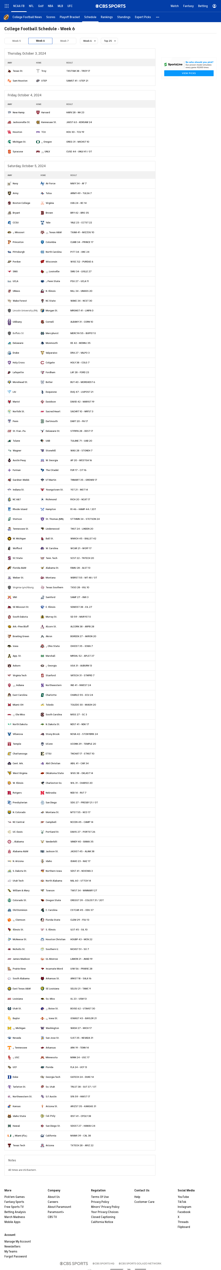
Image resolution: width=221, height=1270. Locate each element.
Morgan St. (52, 310)
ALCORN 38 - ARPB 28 (82, 626)
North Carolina (54, 251)
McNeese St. (20, 939)
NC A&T (17, 499)
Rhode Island (20, 509)
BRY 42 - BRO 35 (79, 212)
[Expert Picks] (143, 17)
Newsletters (12, 1246)
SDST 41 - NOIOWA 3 (81, 870)
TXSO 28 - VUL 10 (79, 587)
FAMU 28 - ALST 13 (80, 567)
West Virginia (20, 773)
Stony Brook (53, 734)
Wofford (17, 548)
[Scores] (51, 17)
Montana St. (52, 812)
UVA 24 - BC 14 (78, 203)
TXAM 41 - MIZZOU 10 (82, 232)
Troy (43, 70)
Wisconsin (51, 261)
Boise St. (53, 1008)
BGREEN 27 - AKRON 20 (83, 636)
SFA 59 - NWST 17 (80, 1096)
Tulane (16, 440)
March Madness (14, 1217)
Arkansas (51, 1047)
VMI (15, 597)
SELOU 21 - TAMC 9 (80, 988)
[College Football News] (27, 17)
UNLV (47, 151)
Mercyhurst (52, 333)
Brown (49, 212)
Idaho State (19, 1116)
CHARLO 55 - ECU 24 (81, 695)
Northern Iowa (54, 870)
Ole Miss (20, 714)
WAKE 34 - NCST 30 (81, 300)
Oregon (47, 141)
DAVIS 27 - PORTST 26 (82, 831)
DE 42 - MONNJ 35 (80, 343)
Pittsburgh (19, 251)
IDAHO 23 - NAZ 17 (80, 861)
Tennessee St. (21, 528)
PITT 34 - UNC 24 (79, 251)
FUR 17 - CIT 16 (78, 470)
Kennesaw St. (49, 122)
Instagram (184, 1207)
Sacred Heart (53, 411)
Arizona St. (52, 1106)
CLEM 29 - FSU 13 (79, 919)
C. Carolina (51, 910)
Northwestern (54, 685)
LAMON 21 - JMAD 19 (81, 958)
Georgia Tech (53, 1077)
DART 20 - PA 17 (79, 421)
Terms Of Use (100, 1197)
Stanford (51, 675)
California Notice (102, 1222)
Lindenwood (52, 528)
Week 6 (40, 40)
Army (15, 193)
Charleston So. (54, 783)
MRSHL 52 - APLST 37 (82, 655)
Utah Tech (18, 880)
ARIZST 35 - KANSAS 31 (83, 1106)
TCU (43, 132)
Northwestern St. (22, 1096)
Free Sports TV (14, 1207)
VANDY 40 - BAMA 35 (81, 841)
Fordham (50, 372)
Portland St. (52, 831)
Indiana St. (18, 489)
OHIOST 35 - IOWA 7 (81, 646)
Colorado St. (20, 900)
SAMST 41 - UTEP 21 (77, 80)
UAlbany (17, 321)
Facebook (184, 1212)
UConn (49, 743)
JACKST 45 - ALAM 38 (82, 851)
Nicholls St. (19, 949)
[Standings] (124, 17)
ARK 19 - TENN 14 (79, 1047)
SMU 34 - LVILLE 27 (81, 271)
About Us (54, 1197)
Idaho (49, 861)
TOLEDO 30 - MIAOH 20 (83, 704)
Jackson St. (52, 851)
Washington (52, 1028)
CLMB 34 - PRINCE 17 (81, 242)
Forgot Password (15, 1256)
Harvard (45, 112)
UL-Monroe (52, 958)
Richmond (51, 499)
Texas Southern (54, 587)
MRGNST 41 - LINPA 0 (81, 310)
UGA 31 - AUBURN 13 (81, 665)
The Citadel (52, 470)
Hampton (51, 509)
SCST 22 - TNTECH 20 (82, 558)
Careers (53, 1202)
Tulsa (49, 193)
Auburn (16, 665)
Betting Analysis (15, 1212)
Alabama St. (52, 567)
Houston (17, 132)
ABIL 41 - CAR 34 (79, 763)
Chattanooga (20, 753)
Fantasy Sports (14, 1202)
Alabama (19, 841)
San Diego (51, 802)
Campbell (51, 822)
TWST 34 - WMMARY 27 (83, 890)
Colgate (50, 362)
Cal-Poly (50, 1115)
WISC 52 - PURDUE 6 (81, 261)
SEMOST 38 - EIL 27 (81, 607)
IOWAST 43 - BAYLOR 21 (83, 1018)
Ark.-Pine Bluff (21, 626)
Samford (50, 597)
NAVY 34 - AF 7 (78, 183)
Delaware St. (53, 431)
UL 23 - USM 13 (78, 998)
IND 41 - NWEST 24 (80, 685)
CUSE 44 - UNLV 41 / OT (79, 151)
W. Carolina (52, 548)
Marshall (50, 655)
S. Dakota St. (20, 870)
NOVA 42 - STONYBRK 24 (84, 734)
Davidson (51, 401)
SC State (18, 558)
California (51, 1135)
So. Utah (50, 1086)
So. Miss (50, 998)
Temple (17, 743)
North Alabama (54, 880)
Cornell (50, 321)
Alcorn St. (51, 626)
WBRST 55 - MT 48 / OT (83, 577)
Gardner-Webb (21, 479)
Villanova (18, 734)
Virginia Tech (20, 675)
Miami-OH (18, 704)
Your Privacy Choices (105, 1212)
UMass (16, 291)
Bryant (16, 212)
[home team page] (9, 71)
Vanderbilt (51, 841)
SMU (15, 271)
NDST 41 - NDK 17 (79, 724)
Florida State (53, 919)
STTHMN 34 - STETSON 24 (85, 519)
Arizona (50, 1145)
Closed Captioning (103, 1217)
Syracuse (18, 151)
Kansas (17, 1106)
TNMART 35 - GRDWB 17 (83, 479)
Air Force (50, 183)
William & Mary (21, 890)
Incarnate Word (54, 968)
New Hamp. (19, 112)
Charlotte (51, 695)
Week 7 (64, 40)
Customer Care (144, 1202)
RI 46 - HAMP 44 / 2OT (83, 509)
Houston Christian (55, 939)
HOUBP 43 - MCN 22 (81, 939)
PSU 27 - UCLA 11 (79, 281)
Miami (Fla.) (21, 1135)
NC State (51, 300)
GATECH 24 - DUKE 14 (82, 1077)
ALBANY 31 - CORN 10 (81, 321)
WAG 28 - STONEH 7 (81, 450)
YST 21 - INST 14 (79, 489)
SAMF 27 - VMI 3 (79, 597)
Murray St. (51, 616)
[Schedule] (90, 17)
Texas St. (18, 70)
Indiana (20, 685)
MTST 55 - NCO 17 (80, 812)
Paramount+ (56, 1212)
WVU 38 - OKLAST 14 (81, 773)
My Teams (10, 1251)
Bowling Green (21, 636)
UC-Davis (18, 831)
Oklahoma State (55, 773)
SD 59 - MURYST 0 (80, 616)
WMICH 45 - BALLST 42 (83, 538)
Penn (15, 421)
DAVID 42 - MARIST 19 (82, 401)
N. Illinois (51, 291)
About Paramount (59, 1207)
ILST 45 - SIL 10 (79, 929)
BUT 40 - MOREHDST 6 (82, 382)
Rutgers (17, 792)
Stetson (17, 519)
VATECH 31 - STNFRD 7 (82, 675)
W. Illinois (18, 783)
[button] (157, 17)
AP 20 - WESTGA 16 (81, 460)
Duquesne (51, 391)
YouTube (183, 1197)
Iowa (15, 646)
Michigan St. (19, 141)
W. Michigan (19, 538)
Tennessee (21, 1047)
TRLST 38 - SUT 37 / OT (83, 1086)
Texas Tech (19, 1145)
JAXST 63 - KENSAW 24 (79, 122)
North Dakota (20, 724)
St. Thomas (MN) (55, 519)
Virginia (50, 203)
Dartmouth (52, 421)
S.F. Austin (51, 1096)
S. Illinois (51, 929)
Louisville (54, 271)
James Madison (21, 958)
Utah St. (17, 1008)
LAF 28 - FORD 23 (79, 372)
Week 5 (16, 40)
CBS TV (52, 1217)
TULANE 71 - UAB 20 (81, 440)
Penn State (54, 281)
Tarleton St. (19, 1086)
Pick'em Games (14, 1197)
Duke (15, 1077)
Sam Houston (20, 80)
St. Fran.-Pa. (19, 431)
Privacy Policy (100, 1202)
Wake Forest (20, 300)
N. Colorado (19, 812)
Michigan (20, 1028)
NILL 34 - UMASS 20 (81, 291)
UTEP (44, 80)
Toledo (50, 704)
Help (137, 1197)
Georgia (52, 665)
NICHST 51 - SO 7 (79, 949)
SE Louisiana (52, 988)
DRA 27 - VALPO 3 (80, 352)
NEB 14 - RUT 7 (78, 792)
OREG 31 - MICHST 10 (77, 141)
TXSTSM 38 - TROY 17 (78, 70)
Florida (49, 1067)
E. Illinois (50, 607)
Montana (50, 577)
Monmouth (52, 343)
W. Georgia (52, 460)
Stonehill (51, 450)
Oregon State (53, 900)
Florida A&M (19, 567)
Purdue (17, 261)
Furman (17, 470)
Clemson (20, 919)
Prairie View (19, 968)
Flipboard (184, 1227)
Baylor (16, 1018)
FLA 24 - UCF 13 (78, 1067)
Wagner (17, 450)
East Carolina (20, 695)
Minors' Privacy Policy (105, 1207)
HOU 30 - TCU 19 (75, 132)
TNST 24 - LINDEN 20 (81, 528)
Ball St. (50, 538)
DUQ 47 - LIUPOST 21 (81, 391)
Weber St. (18, 577)
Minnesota (52, 1057)
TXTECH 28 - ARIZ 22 (81, 1145)
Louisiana (18, 998)
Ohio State (54, 646)
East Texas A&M (22, 988)
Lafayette (18, 372)
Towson (50, 890)
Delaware (18, 343)
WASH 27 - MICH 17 (81, 1028)
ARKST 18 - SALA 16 (80, 978)
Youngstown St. (54, 489)
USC (17, 1057)
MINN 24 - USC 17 (80, 1057)
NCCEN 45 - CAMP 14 (81, 822)
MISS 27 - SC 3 (78, 714)
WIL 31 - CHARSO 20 (81, 783)
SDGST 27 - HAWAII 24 (82, 1125)
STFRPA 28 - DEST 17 (81, 431)
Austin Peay (19, 460)
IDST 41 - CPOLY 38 (80, 1116)
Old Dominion (20, 910)
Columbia (51, 242)
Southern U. (52, 949)
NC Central (19, 822)
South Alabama (21, 978)
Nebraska (51, 792)
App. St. (17, 655)
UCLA (15, 281)
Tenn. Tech (51, 558)
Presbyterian (20, 802)
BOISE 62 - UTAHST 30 (82, 1008)
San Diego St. (53, 1125)
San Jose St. (52, 1037)
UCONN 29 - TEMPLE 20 (83, 743)
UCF (15, 1067)
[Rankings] (107, 17)
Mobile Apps (12, 1222)
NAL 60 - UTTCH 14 (80, 880)
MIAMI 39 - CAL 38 (80, 1135)
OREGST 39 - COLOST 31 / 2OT (87, 900)
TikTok (182, 1202)
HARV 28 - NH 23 (75, 112)
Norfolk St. (19, 411)
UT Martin (51, 479)
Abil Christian (53, 763)
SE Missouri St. (21, 607)
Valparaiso (51, 352)
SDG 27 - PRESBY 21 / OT (84, 802)
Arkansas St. (53, 978)
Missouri (19, 232)
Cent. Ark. (18, 763)
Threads (183, 1222)
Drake (16, 352)
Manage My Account (17, 1241)
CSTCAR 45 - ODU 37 (82, 910)
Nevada (17, 1037)
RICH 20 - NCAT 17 (80, 499)
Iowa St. (53, 1018)
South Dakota (20, 616)
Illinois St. (18, 929)
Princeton (18, 242)
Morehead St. (20, 382)
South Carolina (54, 714)
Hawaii (16, 1125)
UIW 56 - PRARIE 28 (81, 968)
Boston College (21, 203)
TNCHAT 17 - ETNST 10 (82, 753)
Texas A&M (55, 232)
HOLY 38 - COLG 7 (80, 362)
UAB (48, 440)
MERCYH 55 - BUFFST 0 (83, 333)
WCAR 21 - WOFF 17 (81, 548)
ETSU (48, 753)
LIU (14, 391)
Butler (49, 382)
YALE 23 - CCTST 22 (81, 222)
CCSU (16, 222)
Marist (16, 401)
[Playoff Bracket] (70, 17)
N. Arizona (18, 861)
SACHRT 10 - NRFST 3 (81, 411)
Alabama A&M (20, 851)
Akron (49, 636)
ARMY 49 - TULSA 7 (81, 193)
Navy (15, 183)
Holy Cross (19, 362)
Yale (48, 222)
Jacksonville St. (21, 122)
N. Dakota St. (53, 724)
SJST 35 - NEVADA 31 (81, 1037)
